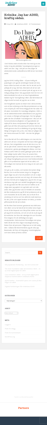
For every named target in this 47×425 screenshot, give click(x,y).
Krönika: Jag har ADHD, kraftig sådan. (21, 16)
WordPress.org (10, 337)
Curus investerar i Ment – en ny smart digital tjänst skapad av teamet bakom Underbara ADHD (22, 275)
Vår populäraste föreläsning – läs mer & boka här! (21, 265)
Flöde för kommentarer (13, 333)
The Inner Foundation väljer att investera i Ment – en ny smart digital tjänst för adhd (22, 270)
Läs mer (38, 238)
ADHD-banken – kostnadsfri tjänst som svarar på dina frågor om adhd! (23, 281)
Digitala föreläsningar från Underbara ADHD (20, 286)
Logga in (8, 325)
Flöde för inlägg (10, 329)
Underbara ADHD (22, 24)
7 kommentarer (36, 24)
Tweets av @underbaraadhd (23, 397)
